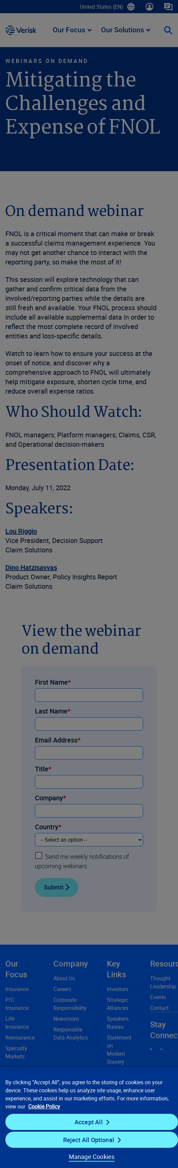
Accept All (89, 1122)
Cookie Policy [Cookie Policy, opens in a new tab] (44, 1106)
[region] (89, 1117)
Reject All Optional (88, 1140)
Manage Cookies (92, 1157)
